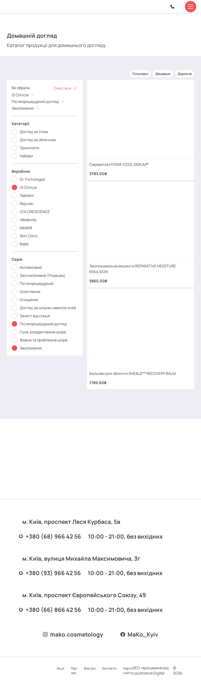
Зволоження (26, 107)
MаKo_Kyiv (140, 629)
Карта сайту (130, 667)
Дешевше (162, 73)
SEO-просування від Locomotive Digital (150, 668)
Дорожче (184, 73)
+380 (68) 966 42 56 (52, 528)
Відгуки (92, 665)
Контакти (112, 665)
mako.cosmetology (72, 629)
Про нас (76, 667)
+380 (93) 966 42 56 (52, 565)
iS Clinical (24, 94)
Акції (62, 665)
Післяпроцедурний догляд (39, 101)
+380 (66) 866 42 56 (52, 602)
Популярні (140, 73)
